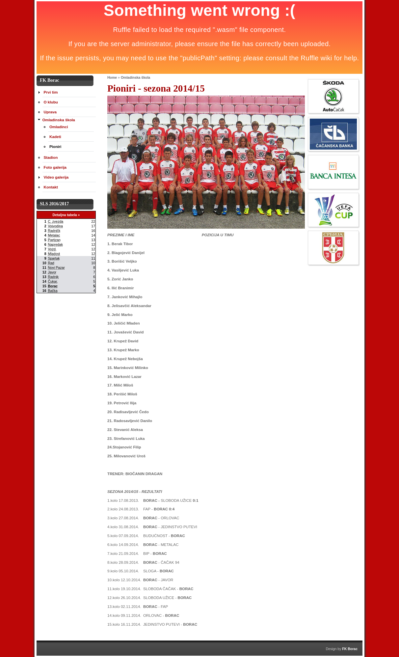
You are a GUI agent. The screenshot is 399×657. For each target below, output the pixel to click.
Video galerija (56, 177)
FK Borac (350, 649)
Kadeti (55, 136)
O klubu (51, 102)
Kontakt (51, 187)
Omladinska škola (135, 77)
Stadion (51, 157)
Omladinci (58, 127)
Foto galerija (55, 167)
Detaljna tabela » (66, 215)
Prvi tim (51, 92)
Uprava (50, 112)
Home (112, 77)
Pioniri (55, 146)
